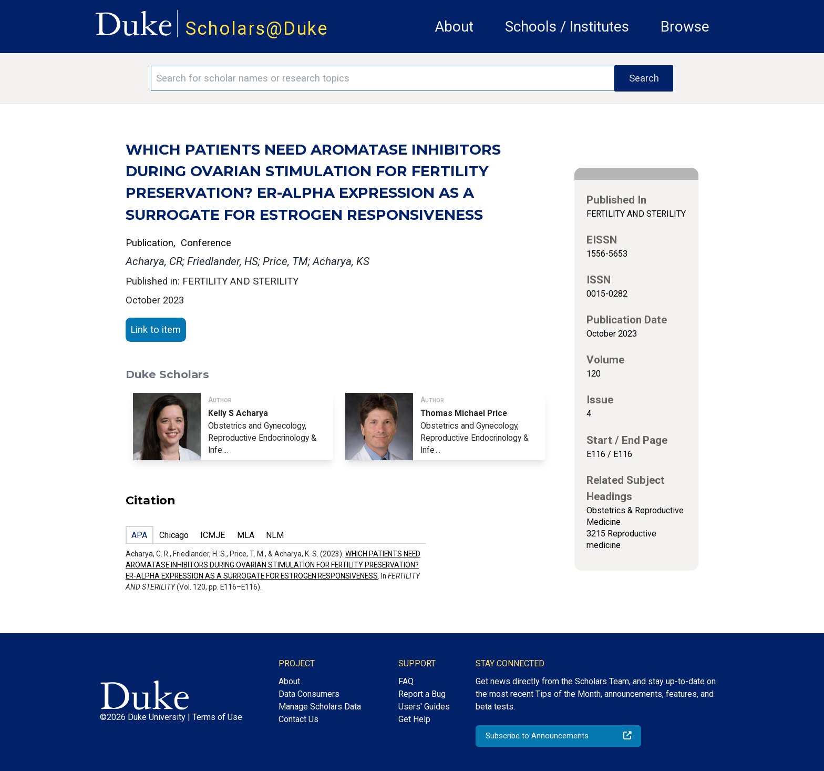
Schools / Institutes (567, 26)
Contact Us (298, 719)
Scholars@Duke (257, 28)
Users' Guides (424, 707)
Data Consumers (309, 694)
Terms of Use (217, 717)
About (454, 26)
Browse (685, 26)
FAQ (406, 681)
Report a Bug (422, 694)
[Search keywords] (382, 78)
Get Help (414, 719)
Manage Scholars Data (320, 707)
